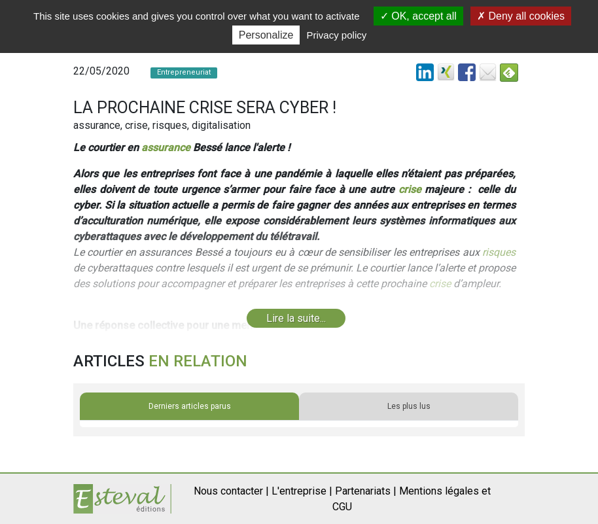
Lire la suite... (296, 318)
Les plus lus (409, 406)
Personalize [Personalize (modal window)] (266, 35)
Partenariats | (365, 491)
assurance (165, 147)
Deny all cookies (521, 16)
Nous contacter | (231, 491)
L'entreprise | (302, 491)
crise (409, 189)
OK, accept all (418, 16)
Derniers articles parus (190, 406)
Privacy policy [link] (337, 35)
